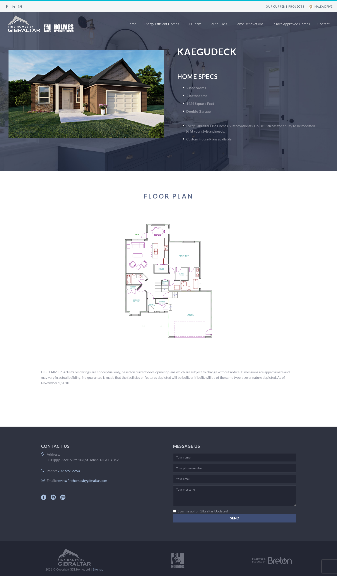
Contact (323, 24)
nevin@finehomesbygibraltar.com (81, 480)
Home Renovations (248, 24)
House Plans (218, 24)
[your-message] (234, 495)
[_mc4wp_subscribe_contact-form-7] (174, 511)
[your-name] (234, 457)
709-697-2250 (69, 471)
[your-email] (234, 479)
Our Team (193, 24)
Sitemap (98, 569)
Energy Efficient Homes (161, 24)
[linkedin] (53, 497)
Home (131, 24)
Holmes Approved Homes (290, 24)
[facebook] (43, 497)
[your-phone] (234, 468)
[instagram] (62, 497)
